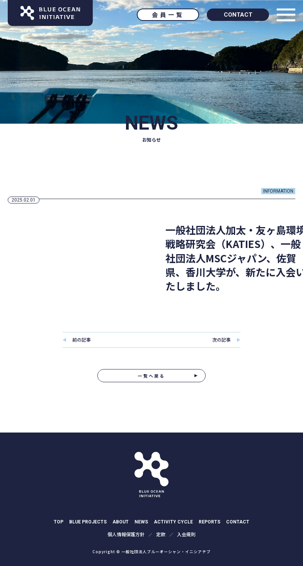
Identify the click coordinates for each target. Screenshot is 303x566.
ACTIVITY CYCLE (173, 522)
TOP (58, 522)
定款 (160, 534)
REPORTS (209, 522)
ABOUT (120, 522)
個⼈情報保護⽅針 (126, 534)
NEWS (141, 522)
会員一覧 (168, 14)
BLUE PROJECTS (88, 522)
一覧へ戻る (151, 376)
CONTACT (238, 14)
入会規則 (186, 534)
